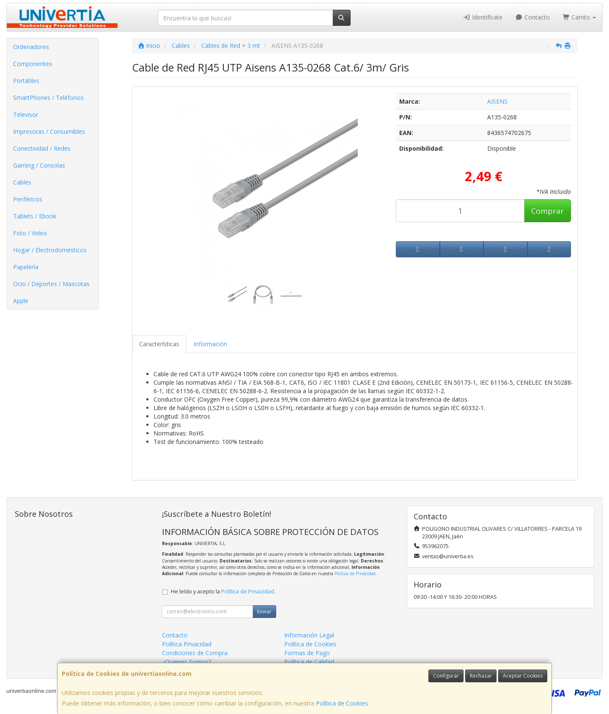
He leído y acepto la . (223, 591)
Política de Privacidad (355, 573)
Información (210, 344)
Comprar (547, 211)
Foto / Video (30, 233)
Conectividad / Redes (42, 148)
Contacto (532, 17)
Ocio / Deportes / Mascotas (51, 284)
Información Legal (309, 635)
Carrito (579, 17)
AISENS (497, 101)
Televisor (25, 114)
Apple (20, 301)
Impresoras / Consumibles (49, 131)
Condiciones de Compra (195, 653)
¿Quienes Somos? (186, 662)
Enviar (264, 611)
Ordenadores (31, 47)
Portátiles (26, 81)
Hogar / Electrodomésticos (50, 250)
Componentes (32, 64)
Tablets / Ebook (34, 216)
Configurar (446, 675)
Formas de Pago (307, 653)
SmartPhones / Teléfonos (48, 98)
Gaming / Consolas (39, 165)
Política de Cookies (342, 703)
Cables (22, 182)
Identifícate (483, 17)
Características (159, 344)
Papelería (25, 267)
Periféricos (27, 199)
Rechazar (481, 675)
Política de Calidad (309, 662)
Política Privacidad (186, 644)
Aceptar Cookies (523, 675)
